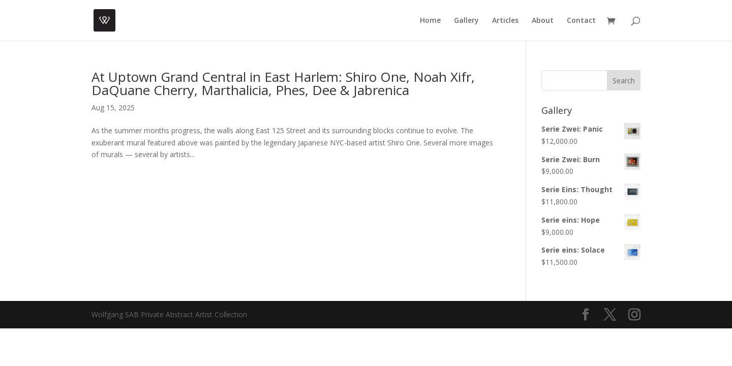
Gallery (466, 21)
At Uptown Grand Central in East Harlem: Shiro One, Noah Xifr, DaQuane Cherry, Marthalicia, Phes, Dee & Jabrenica (283, 83)
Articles (505, 21)
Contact (581, 21)
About (543, 21)
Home (430, 21)
